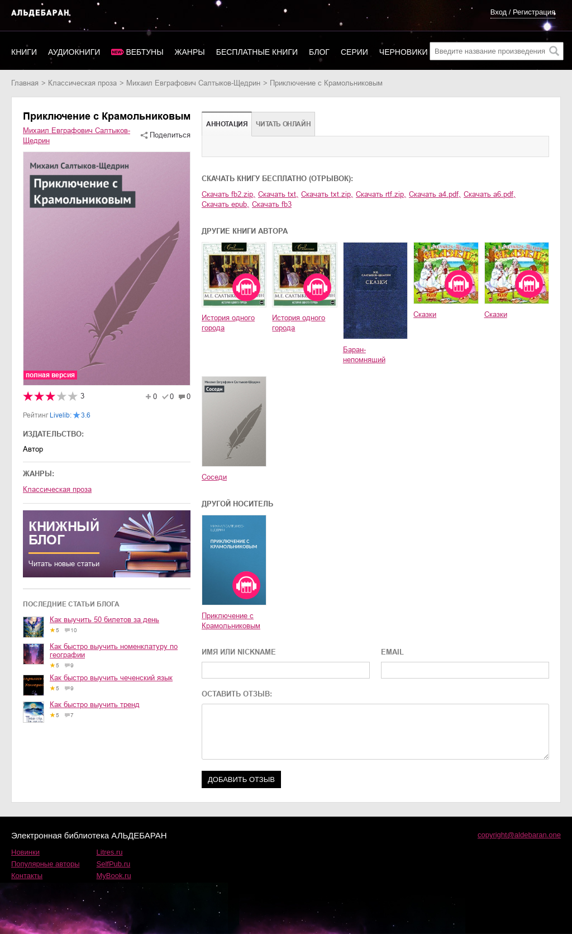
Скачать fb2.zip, (228, 194)
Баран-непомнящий (364, 354)
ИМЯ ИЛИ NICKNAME (239, 652)
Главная (25, 83)
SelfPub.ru (114, 864)
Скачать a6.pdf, (490, 194)
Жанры (190, 52)
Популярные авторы (45, 864)
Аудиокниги (74, 52)
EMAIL (392, 652)
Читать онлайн (283, 124)
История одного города (228, 323)
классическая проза (82, 83)
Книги (24, 52)
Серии (354, 52)
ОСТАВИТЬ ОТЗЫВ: (237, 694)
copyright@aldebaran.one (519, 835)
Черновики (403, 52)
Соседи (214, 477)
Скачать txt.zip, (327, 194)
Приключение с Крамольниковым (231, 620)
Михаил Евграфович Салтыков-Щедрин (193, 83)
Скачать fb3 (272, 204)
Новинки (25, 852)
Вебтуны (144, 52)
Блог (319, 52)
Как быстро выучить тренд (95, 704)
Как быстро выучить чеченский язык (111, 678)
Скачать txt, (278, 194)
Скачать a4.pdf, (435, 194)
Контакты (26, 875)
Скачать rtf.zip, (381, 194)
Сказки (424, 314)
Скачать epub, (225, 204)
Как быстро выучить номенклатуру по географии (114, 650)
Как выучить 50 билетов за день (104, 619)
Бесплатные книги (257, 52)
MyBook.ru (114, 875)
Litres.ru (110, 852)
